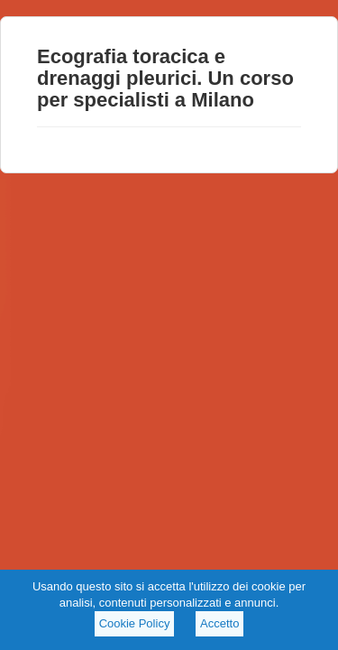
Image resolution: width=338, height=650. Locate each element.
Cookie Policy (134, 623)
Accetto (219, 623)
